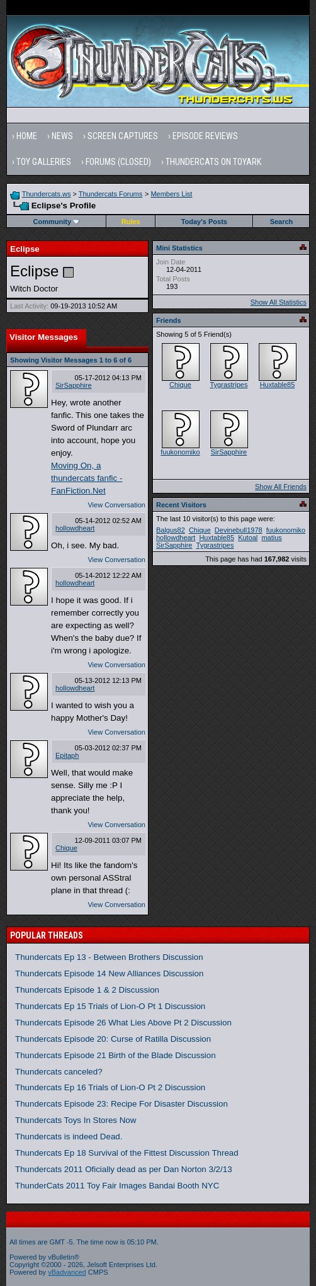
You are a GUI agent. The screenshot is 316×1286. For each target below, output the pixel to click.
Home (26, 136)
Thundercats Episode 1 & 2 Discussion (87, 990)
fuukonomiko (180, 452)
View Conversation (116, 505)
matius (271, 537)
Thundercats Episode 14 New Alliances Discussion (109, 973)
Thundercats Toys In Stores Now (75, 1120)
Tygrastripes (229, 384)
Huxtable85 (277, 384)
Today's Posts (204, 221)
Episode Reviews (205, 136)
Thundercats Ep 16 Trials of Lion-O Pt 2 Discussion (110, 1087)
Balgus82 (170, 530)
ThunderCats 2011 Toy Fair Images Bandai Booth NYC (117, 1185)
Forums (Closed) (118, 162)
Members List (171, 194)
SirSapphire (73, 385)
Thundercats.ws (46, 194)
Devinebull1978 (238, 530)
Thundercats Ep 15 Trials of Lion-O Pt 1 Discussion (110, 1006)
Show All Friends (281, 486)
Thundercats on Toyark (213, 162)
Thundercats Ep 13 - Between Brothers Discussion (109, 957)
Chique (66, 848)
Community (57, 221)
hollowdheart (74, 528)
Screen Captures (122, 136)
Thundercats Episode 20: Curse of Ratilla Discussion (113, 1039)
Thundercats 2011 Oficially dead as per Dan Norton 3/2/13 (123, 1169)
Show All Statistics (279, 302)
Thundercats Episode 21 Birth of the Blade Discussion (115, 1055)
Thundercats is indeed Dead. (68, 1136)
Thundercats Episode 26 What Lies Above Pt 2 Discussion (123, 1022)
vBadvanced (67, 1272)
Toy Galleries (43, 162)
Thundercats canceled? (59, 1071)
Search (281, 221)
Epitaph (67, 755)
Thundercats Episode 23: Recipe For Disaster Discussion (121, 1103)
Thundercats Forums (110, 194)
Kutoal (247, 537)
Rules (130, 221)
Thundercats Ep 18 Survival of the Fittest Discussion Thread (127, 1153)
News (62, 136)
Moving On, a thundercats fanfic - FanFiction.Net (86, 478)
